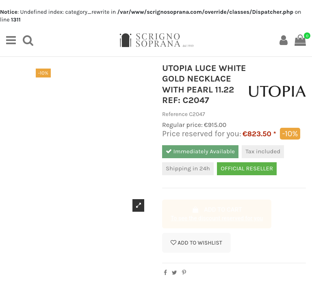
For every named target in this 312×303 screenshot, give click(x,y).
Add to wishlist (196, 242)
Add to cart (217, 214)
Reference (175, 114)
